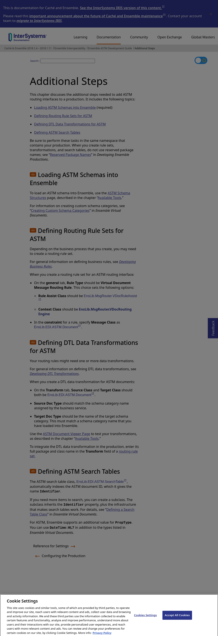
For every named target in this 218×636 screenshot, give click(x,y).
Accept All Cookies (177, 618)
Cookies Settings (145, 618)
